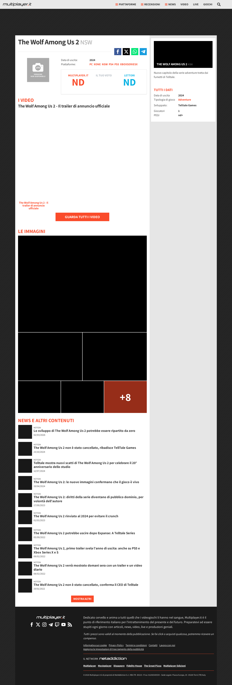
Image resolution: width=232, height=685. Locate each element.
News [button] (170, 4)
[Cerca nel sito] (219, 4)
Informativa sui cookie (95, 645)
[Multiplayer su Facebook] (32, 624)
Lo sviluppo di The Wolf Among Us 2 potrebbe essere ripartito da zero (84, 431)
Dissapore (119, 665)
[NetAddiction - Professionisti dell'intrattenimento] (113, 659)
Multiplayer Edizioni (174, 665)
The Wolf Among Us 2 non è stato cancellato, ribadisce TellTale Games (85, 447)
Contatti (153, 645)
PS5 (116, 64)
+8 (125, 397)
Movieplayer (105, 665)
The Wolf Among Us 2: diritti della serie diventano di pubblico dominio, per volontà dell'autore (88, 499)
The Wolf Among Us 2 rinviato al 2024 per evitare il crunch (76, 516)
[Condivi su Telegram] (143, 51)
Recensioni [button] (150, 4)
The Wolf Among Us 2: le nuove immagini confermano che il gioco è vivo (86, 482)
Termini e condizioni (136, 645)
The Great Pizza (152, 665)
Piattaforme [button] (125, 4)
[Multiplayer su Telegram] (51, 624)
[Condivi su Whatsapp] (134, 51)
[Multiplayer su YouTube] (63, 624)
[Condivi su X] (126, 51)
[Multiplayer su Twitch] (57, 624)
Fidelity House (134, 665)
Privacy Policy (116, 645)
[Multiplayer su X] (38, 624)
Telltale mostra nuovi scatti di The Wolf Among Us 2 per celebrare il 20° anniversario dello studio (85, 465)
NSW (105, 64)
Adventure (184, 99)
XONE (97, 64)
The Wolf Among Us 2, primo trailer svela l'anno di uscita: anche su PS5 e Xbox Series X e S (87, 550)
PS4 (111, 64)
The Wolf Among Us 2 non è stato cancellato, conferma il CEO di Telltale (86, 584)
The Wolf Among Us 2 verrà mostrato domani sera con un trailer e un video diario (88, 567)
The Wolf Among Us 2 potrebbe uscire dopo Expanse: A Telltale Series (84, 533)
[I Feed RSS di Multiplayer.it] (70, 624)
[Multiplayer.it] (17, 4)
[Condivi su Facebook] (117, 51)
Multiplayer (89, 665)
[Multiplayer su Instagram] (44, 624)
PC (91, 64)
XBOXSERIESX (129, 64)
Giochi (207, 4)
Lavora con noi (167, 645)
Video (184, 4)
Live (196, 4)
